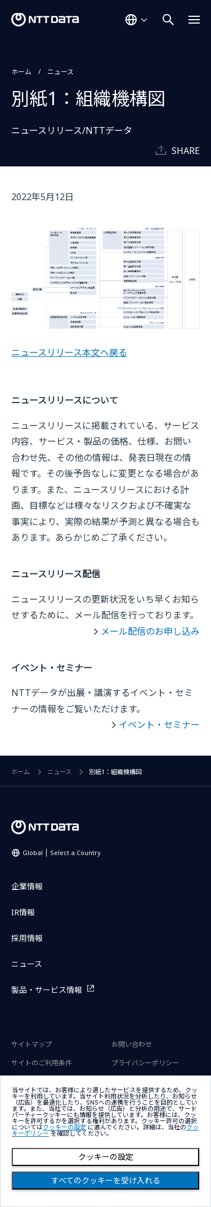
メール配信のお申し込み (150, 631)
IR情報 (23, 912)
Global (62, 852)
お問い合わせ (131, 1044)
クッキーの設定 (105, 1156)
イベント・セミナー (159, 724)
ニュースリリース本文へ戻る (69, 352)
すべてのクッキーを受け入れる (105, 1180)
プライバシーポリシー (145, 1063)
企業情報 (27, 886)
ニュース (60, 71)
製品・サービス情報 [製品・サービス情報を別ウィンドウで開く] (46, 989)
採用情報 (27, 938)
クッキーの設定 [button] (64, 1127)
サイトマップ (31, 1044)
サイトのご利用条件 (41, 1063)
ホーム (21, 71)
